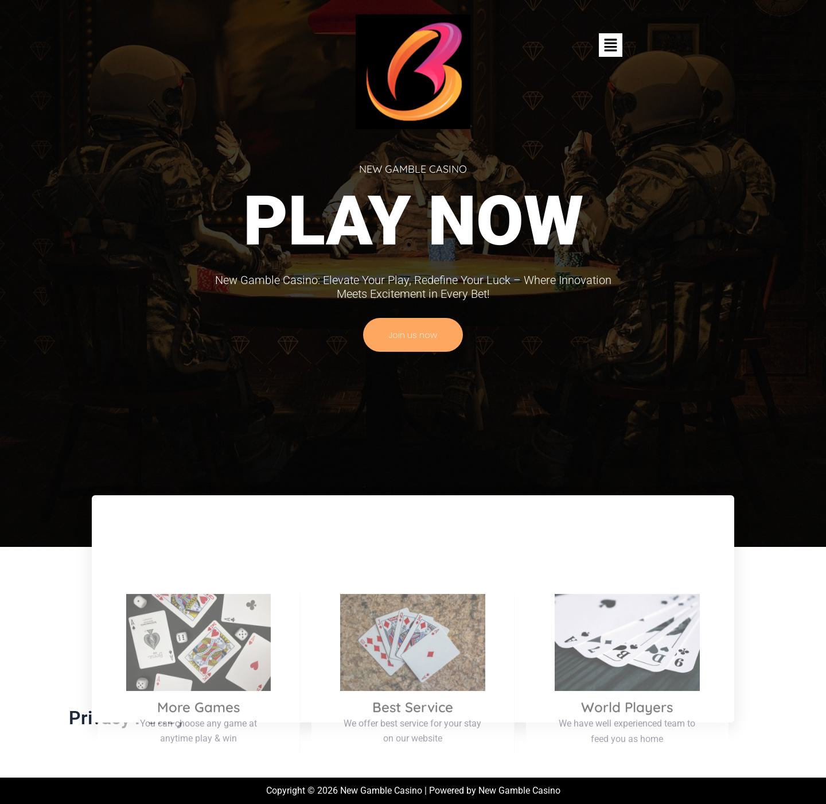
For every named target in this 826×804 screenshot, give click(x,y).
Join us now (413, 335)
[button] (610, 44)
